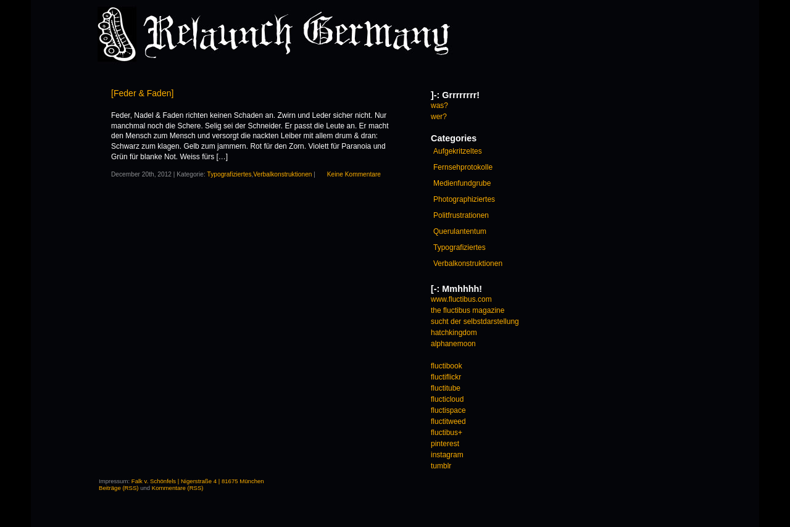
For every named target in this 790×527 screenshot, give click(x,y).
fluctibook (446, 366)
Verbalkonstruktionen (282, 174)
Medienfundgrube (462, 183)
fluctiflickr (446, 377)
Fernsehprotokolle (463, 167)
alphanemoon (453, 343)
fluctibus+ (446, 432)
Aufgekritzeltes (457, 151)
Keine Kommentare (354, 174)
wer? (439, 116)
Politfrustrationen (461, 215)
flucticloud (447, 399)
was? (439, 105)
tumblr (441, 466)
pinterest (445, 443)
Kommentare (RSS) (178, 487)
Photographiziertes (464, 199)
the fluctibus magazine (467, 310)
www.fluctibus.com (461, 299)
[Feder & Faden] (142, 93)
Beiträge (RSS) (119, 487)
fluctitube (445, 388)
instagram (447, 454)
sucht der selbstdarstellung (475, 321)
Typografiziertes (229, 174)
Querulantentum (459, 231)
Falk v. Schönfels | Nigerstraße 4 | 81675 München (197, 481)
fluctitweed (448, 421)
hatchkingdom (454, 332)
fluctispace (448, 410)
